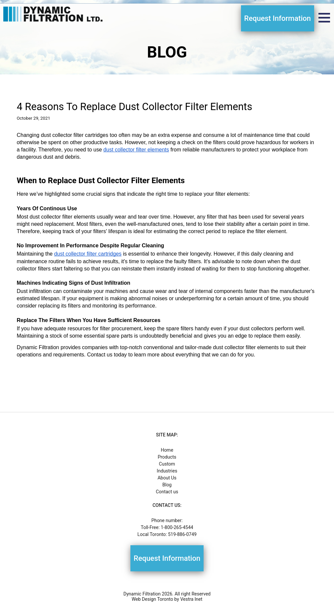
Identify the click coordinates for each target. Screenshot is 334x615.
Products (167, 457)
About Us (167, 477)
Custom (167, 464)
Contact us (167, 491)
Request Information (277, 18)
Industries (167, 470)
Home (167, 450)
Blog (167, 484)
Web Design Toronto (152, 599)
